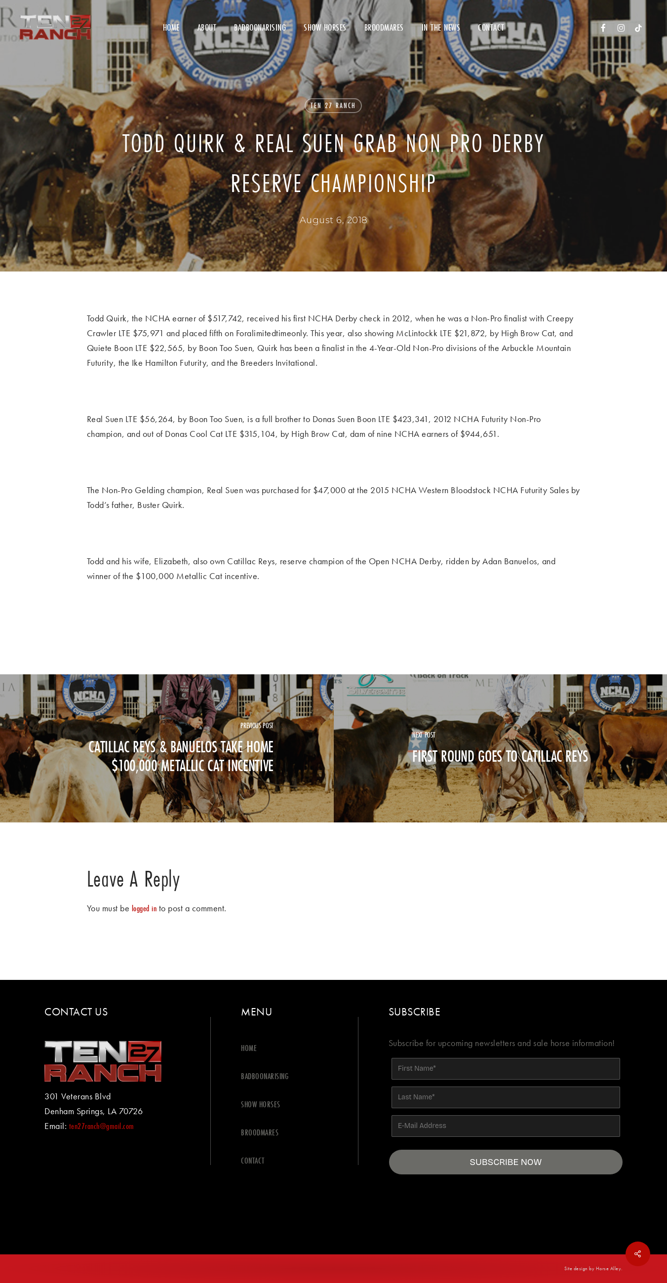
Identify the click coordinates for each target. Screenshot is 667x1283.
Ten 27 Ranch (333, 105)
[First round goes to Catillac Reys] (500, 748)
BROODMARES (259, 1132)
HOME (249, 1047)
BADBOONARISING (264, 1076)
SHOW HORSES (260, 1104)
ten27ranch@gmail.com (101, 1125)
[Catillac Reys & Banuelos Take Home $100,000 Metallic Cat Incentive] (167, 748)
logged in (144, 908)
